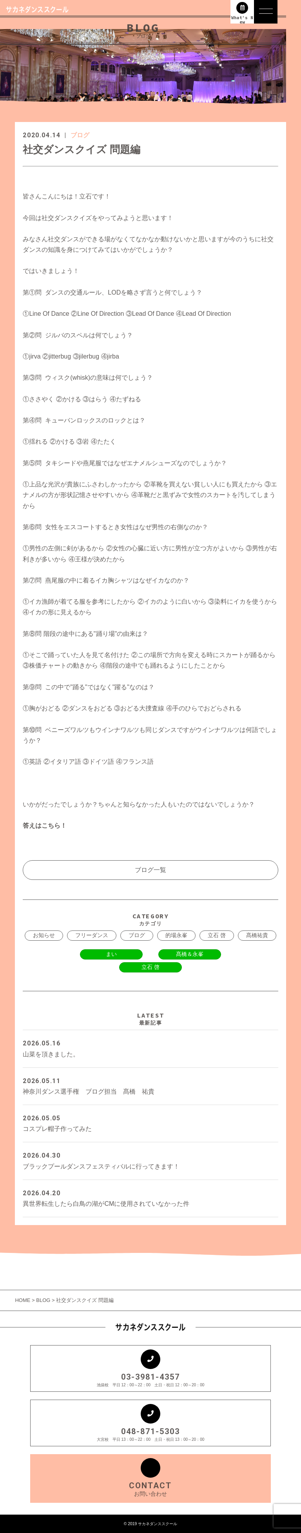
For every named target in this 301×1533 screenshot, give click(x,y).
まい (111, 954)
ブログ (80, 135)
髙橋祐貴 (257, 935)
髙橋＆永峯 (189, 954)
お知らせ (44, 935)
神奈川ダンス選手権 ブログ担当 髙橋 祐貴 (150, 1085)
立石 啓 (217, 935)
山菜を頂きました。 (150, 1047)
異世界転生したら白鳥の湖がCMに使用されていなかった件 (150, 1197)
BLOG (43, 1300)
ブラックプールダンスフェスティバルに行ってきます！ (150, 1159)
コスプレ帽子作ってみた (150, 1122)
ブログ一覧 (150, 870)
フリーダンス (91, 935)
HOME (23, 1300)
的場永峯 (176, 935)
